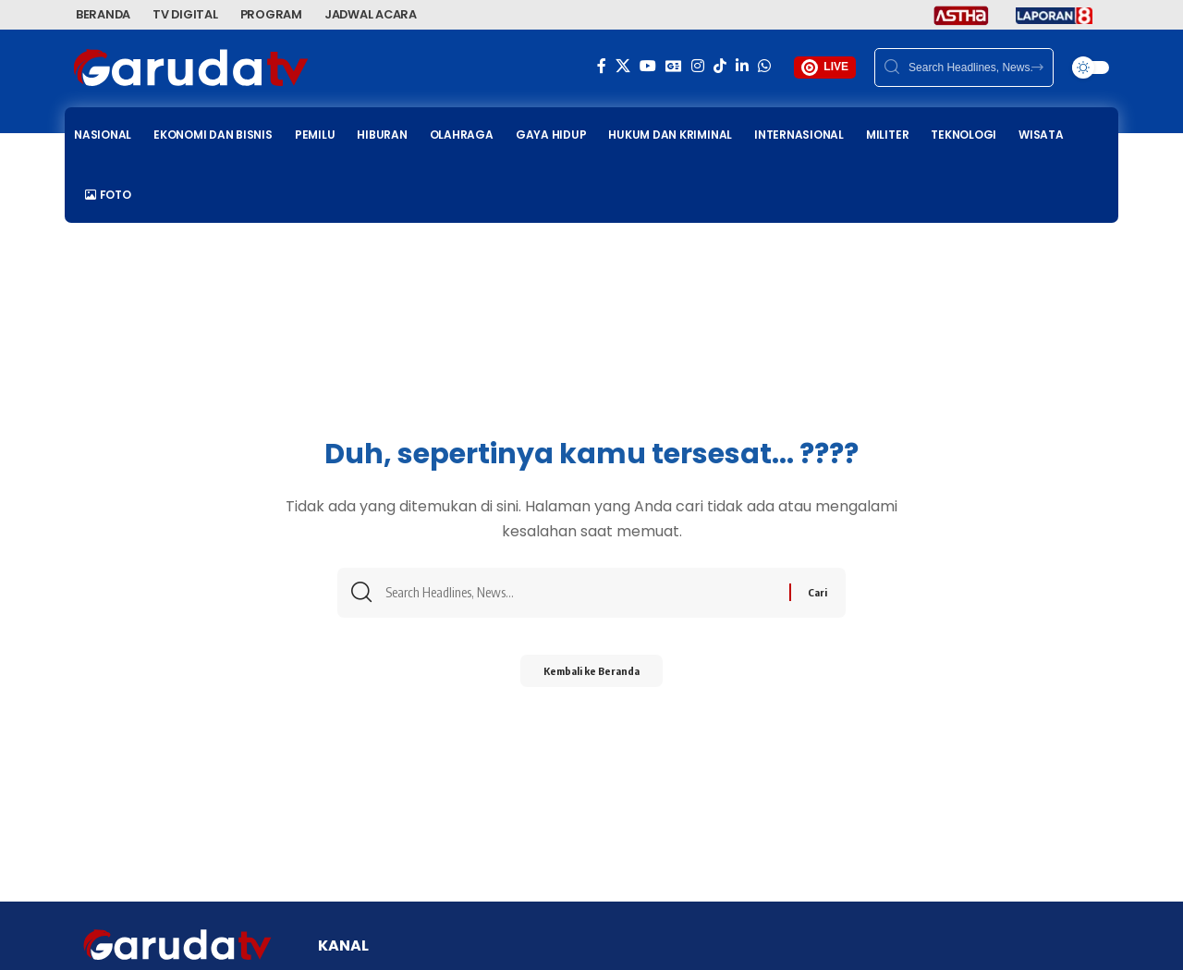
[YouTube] (648, 66)
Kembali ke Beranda (591, 676)
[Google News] (674, 66)
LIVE (835, 66)
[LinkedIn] (742, 66)
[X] (623, 66)
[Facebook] (601, 66)
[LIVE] (809, 67)
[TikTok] (720, 66)
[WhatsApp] (764, 66)
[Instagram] (698, 66)
